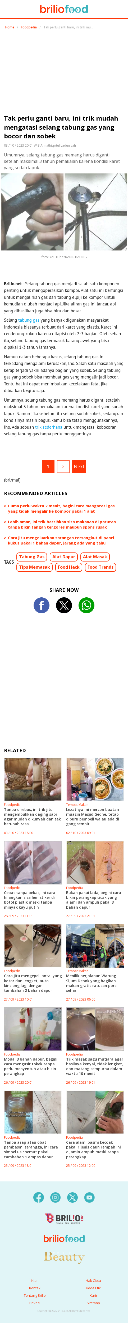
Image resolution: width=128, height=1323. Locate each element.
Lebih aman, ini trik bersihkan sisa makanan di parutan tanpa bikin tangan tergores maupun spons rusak (62, 524)
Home (9, 27)
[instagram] (55, 1197)
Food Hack (69, 567)
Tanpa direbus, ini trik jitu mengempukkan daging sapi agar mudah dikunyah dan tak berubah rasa (32, 817)
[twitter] (72, 1197)
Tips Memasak (34, 567)
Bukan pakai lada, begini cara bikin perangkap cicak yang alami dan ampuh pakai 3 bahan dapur (93, 900)
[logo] (64, 1228)
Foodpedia (29, 27)
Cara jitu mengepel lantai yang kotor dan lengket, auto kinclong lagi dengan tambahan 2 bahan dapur (33, 983)
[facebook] (38, 1197)
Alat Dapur (63, 557)
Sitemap (93, 1302)
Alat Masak (95, 557)
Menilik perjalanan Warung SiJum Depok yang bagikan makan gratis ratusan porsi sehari (91, 983)
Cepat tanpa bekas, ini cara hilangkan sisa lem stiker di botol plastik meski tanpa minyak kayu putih (29, 900)
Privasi (34, 1302)
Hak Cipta (93, 1280)
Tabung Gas (31, 557)
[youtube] (89, 1197)
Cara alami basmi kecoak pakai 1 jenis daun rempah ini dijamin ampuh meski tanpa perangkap (93, 1149)
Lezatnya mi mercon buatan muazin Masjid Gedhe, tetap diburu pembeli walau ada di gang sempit (92, 817)
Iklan (35, 1280)
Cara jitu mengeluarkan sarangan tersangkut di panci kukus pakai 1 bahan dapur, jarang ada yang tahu (61, 540)
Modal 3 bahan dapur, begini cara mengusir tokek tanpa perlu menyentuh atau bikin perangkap (30, 1066)
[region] (64, 74)
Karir (93, 1295)
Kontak (34, 1288)
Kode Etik (93, 1288)
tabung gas (28, 320)
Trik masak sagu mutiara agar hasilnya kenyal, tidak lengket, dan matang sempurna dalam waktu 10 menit (94, 1066)
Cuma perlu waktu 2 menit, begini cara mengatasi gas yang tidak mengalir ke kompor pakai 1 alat (61, 508)
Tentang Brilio (35, 1295)
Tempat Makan (77, 804)
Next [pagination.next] (79, 466)
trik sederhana (48, 427)
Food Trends (100, 567)
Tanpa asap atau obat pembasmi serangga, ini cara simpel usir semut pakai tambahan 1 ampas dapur (31, 1149)
